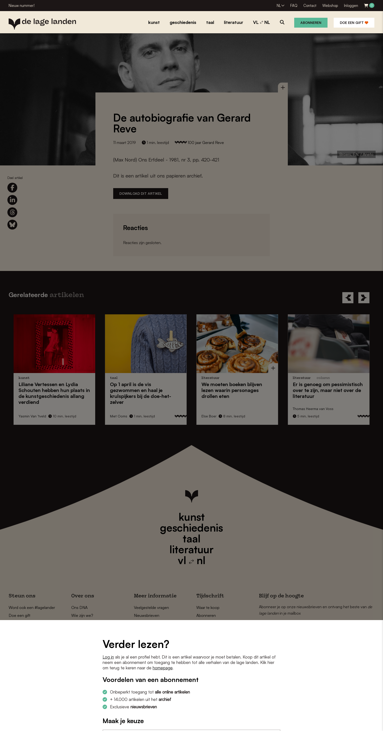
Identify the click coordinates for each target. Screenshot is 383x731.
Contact (309, 5)
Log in (108, 657)
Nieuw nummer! (22, 5)
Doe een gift (354, 22)
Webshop (330, 5)
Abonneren (310, 22)
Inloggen (351, 5)
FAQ (293, 5)
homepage (162, 667)
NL (279, 5)
